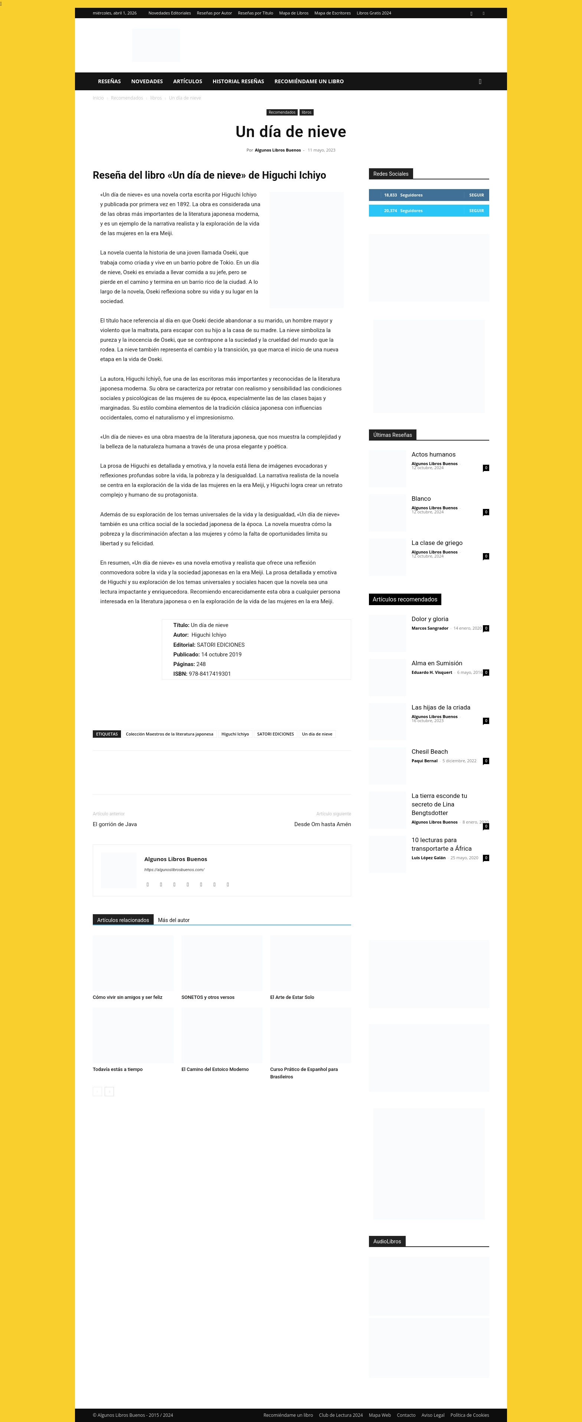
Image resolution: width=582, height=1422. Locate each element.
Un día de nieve (317, 734)
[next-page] (109, 1091)
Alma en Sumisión (437, 663)
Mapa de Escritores (332, 13)
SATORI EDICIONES (275, 734)
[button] (480, 81)
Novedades (147, 81)
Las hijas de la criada (441, 707)
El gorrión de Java (115, 824)
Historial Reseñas (238, 81)
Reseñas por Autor (214, 13)
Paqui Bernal (425, 760)
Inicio (98, 98)
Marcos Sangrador (430, 628)
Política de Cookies (470, 1415)
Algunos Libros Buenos (278, 150)
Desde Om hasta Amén (322, 824)
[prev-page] (97, 1091)
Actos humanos (434, 454)
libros (156, 98)
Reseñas (109, 81)
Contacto (406, 1415)
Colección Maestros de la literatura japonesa (169, 734)
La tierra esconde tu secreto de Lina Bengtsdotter (439, 804)
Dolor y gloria (430, 619)
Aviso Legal (433, 1415)
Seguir (477, 195)
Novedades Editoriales (169, 13)
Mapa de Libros (293, 13)
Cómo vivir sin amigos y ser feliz (128, 997)
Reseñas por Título (255, 13)
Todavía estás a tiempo (118, 1069)
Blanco (421, 498)
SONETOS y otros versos (208, 997)
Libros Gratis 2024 (374, 13)
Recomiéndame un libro (309, 81)
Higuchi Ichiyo (235, 734)
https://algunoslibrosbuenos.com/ (174, 869)
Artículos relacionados (123, 920)
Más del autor (174, 920)
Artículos (187, 81)
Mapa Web (380, 1415)
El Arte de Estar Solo (292, 997)
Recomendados (127, 98)
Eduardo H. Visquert (432, 672)
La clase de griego (437, 542)
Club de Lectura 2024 (341, 1415)
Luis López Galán (429, 857)
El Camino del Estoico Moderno (215, 1069)
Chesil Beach (430, 751)
